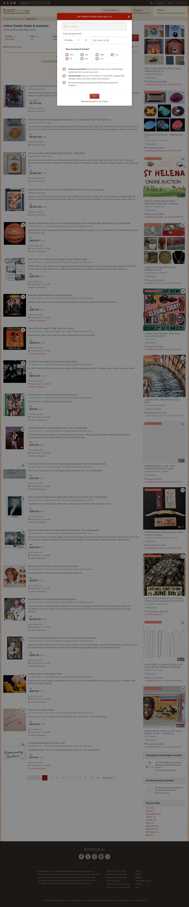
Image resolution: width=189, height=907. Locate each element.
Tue (86, 55)
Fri (71, 59)
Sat (86, 59)
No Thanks (103, 101)
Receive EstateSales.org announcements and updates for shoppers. (93, 84)
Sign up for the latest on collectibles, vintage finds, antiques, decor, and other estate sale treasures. (96, 77)
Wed (102, 55)
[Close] (129, 16)
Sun (101, 59)
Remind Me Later (88, 101)
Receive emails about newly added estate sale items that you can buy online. (95, 70)
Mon (72, 55)
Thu (116, 55)
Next (95, 96)
